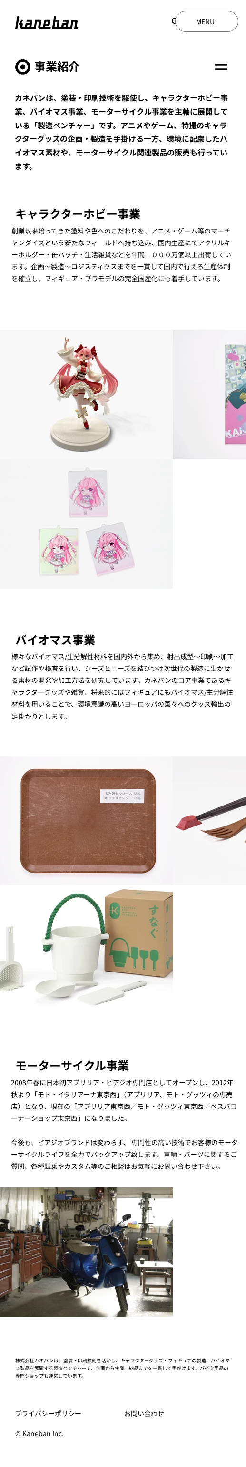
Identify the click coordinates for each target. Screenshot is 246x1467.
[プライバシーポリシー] (59, 1413)
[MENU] (206, 21)
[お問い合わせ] (168, 1413)
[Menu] (221, 67)
